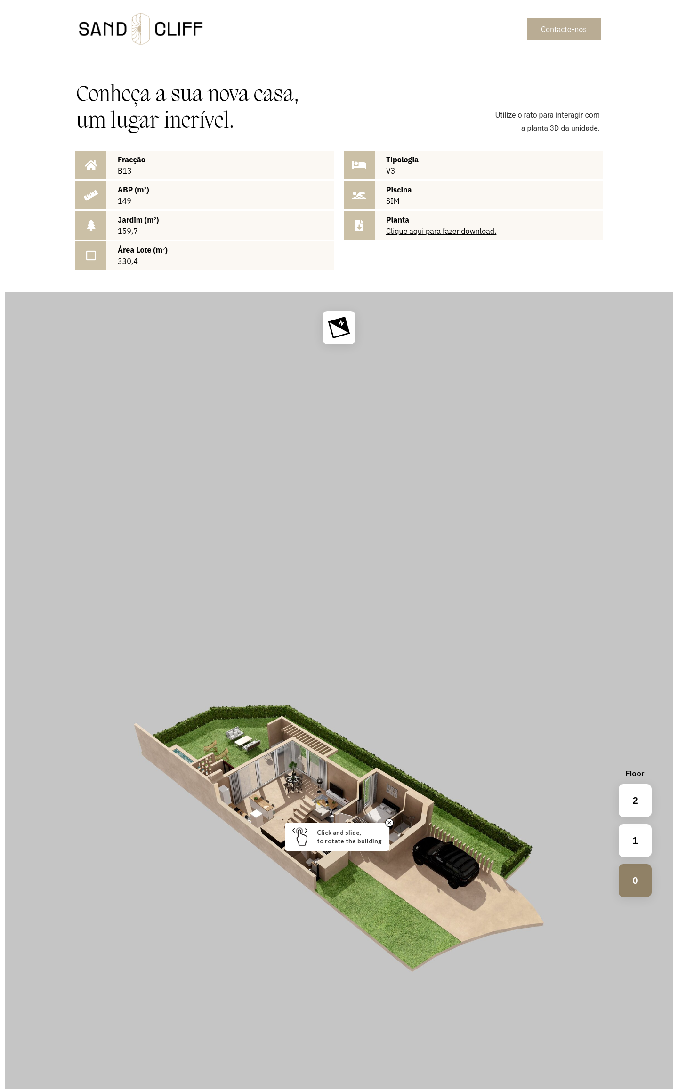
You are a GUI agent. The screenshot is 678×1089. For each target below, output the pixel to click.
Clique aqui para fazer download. (441, 231)
